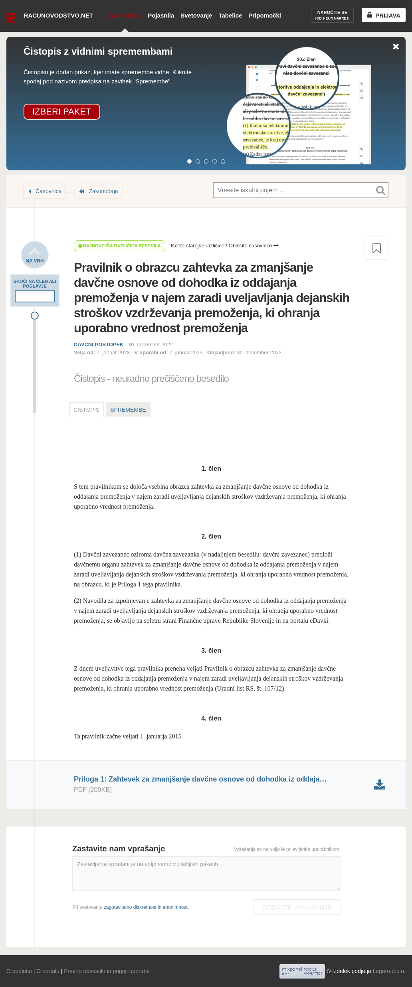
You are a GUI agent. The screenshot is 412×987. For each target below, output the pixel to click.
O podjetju (19, 971)
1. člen (211, 468)
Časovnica (48, 191)
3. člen (211, 650)
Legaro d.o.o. (389, 971)
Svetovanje (196, 15)
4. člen (211, 718)
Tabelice (230, 15)
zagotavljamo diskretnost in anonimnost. (146, 907)
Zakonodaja (124, 15)
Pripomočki (264, 15)
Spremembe (128, 410)
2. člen (211, 536)
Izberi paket (61, 111)
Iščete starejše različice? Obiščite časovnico (225, 246)
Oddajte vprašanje (297, 907)
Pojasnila (161, 15)
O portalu (47, 971)
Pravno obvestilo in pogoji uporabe (107, 971)
